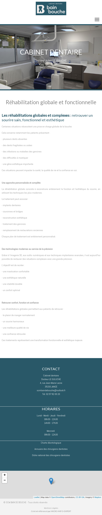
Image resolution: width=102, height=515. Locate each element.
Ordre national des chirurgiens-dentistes (51, 455)
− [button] (5, 480)
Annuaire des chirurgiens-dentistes (51, 448)
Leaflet (36, 497)
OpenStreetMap (57, 497)
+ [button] (5, 475)
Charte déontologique (51, 442)
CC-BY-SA (80, 497)
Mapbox (98, 497)
